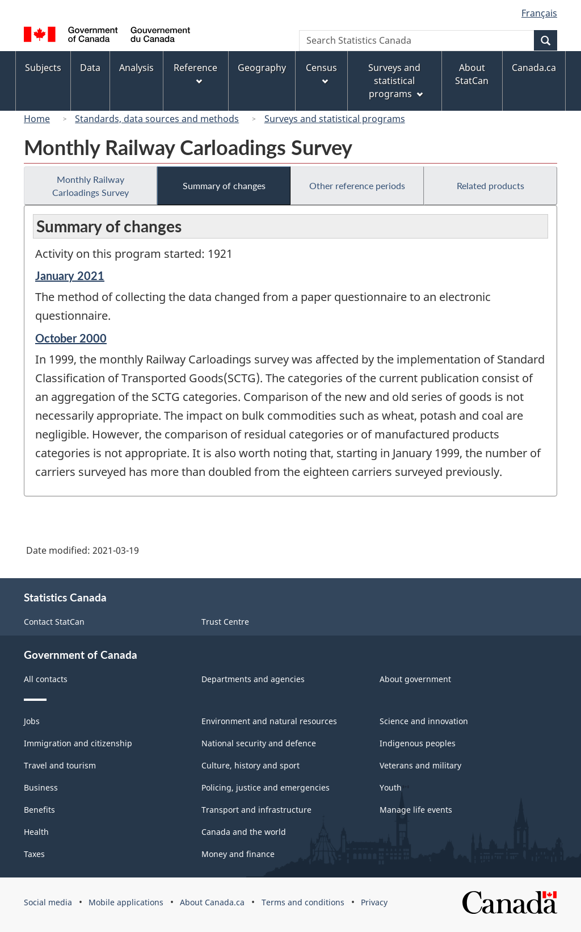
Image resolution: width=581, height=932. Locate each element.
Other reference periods (357, 185)
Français (539, 13)
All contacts (46, 679)
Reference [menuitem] (195, 73)
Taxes (34, 854)
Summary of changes (224, 185)
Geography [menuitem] (262, 67)
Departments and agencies (253, 679)
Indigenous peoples (418, 743)
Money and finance (238, 854)
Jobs (32, 721)
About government (415, 679)
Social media (48, 902)
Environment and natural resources (269, 721)
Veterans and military (420, 765)
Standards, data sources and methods (157, 118)
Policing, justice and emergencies (265, 787)
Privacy (374, 902)
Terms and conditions (303, 902)
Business (41, 787)
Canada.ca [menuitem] (534, 67)
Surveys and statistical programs (334, 118)
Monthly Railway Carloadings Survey (90, 186)
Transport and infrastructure (256, 809)
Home (37, 118)
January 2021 (69, 275)
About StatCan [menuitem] (472, 74)
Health (36, 831)
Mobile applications (126, 902)
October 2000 (71, 338)
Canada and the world (243, 831)
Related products (490, 185)
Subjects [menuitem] (43, 67)
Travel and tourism (60, 765)
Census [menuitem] (321, 73)
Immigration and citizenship (78, 743)
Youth (391, 787)
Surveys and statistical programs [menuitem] (395, 80)
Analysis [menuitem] (136, 67)
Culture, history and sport (250, 765)
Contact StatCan (54, 621)
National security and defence (258, 743)
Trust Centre (225, 621)
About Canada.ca (212, 902)
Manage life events (416, 809)
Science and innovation (424, 721)
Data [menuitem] (90, 67)
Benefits (39, 809)
